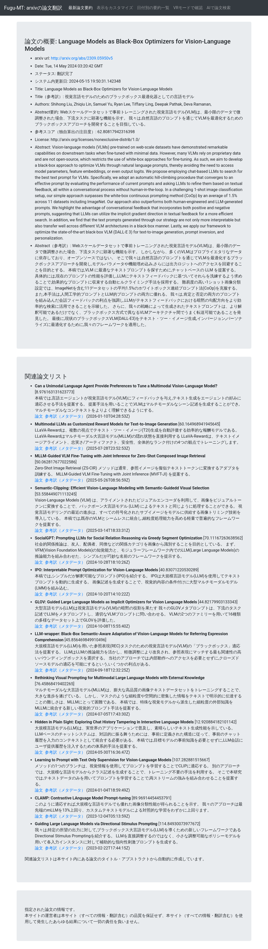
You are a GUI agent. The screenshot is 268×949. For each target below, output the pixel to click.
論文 (39, 416)
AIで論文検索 (219, 7)
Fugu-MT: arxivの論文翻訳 (33, 8)
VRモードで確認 (188, 7)
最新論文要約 (80, 7)
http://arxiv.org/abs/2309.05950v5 (82, 58)
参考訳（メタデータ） (65, 416)
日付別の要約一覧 (153, 7)
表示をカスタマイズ (115, 7)
